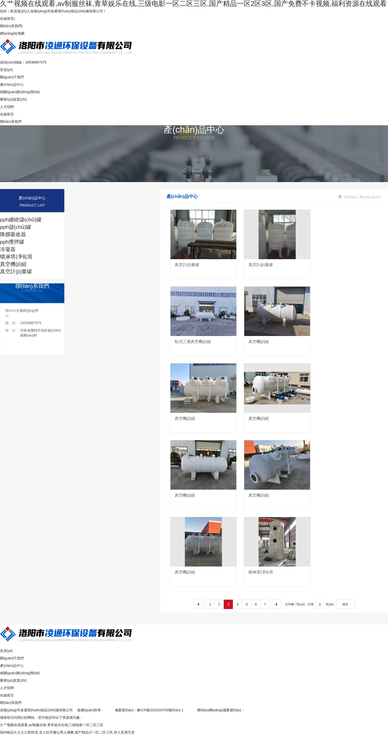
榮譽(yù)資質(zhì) (13, 99)
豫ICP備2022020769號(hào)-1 (160, 710)
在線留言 (7, 19)
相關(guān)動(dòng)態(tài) (20, 92)
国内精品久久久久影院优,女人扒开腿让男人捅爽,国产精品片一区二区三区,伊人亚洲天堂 (67, 732)
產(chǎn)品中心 (12, 84)
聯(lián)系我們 (11, 26)
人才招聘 (7, 107)
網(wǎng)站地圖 (12, 33)
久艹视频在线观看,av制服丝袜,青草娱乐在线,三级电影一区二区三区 (51, 725)
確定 (345, 604)
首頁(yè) (6, 70)
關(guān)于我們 (12, 77)
